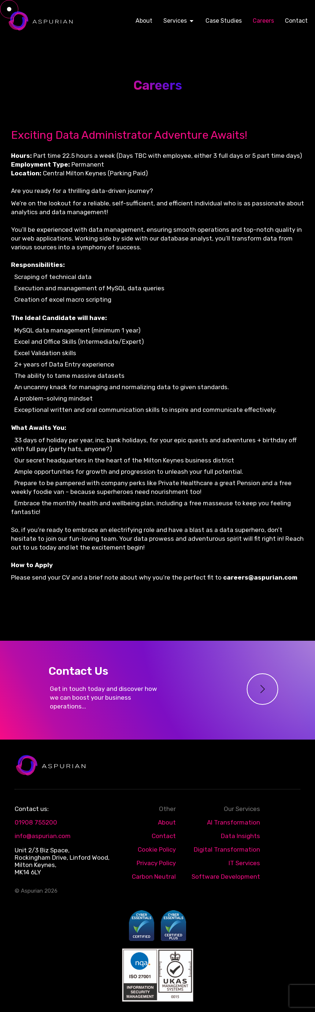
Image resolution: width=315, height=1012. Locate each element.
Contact (164, 836)
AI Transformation (233, 822)
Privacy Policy (156, 863)
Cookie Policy (157, 849)
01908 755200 (36, 822)
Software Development (226, 876)
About (167, 822)
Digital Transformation (227, 849)
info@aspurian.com (43, 836)
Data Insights (240, 836)
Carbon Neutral (154, 876)
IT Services (244, 863)
